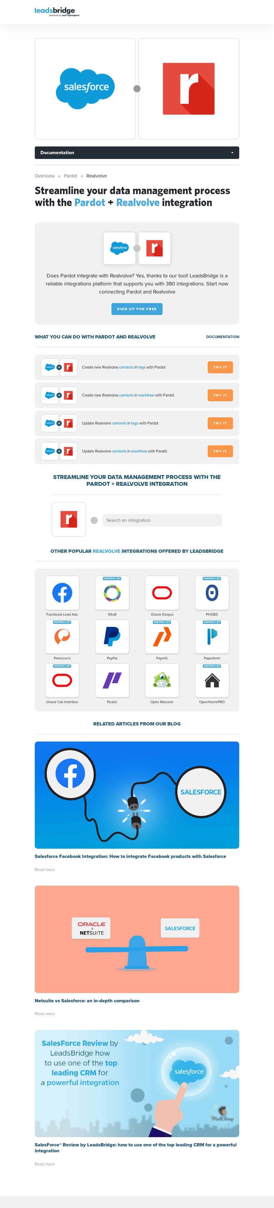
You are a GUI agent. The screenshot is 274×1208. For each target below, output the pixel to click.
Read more (45, 870)
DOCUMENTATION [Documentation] (222, 337)
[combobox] (162, 520)
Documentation (57, 152)
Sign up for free (137, 309)
